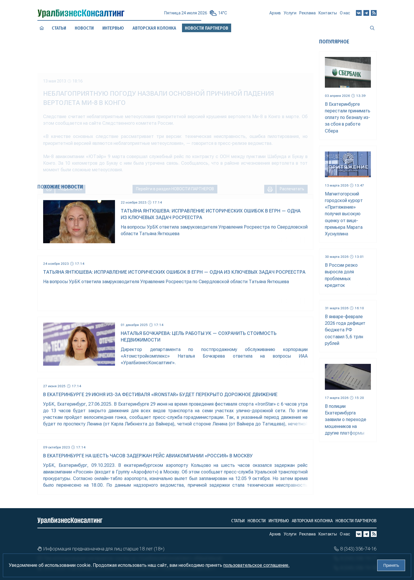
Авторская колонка (312, 520)
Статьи (59, 28)
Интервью (113, 28)
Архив (275, 15)
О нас (345, 14)
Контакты (328, 15)
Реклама (307, 15)
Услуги (290, 15)
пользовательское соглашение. (256, 565)
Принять (391, 565)
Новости (84, 28)
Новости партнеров (356, 520)
